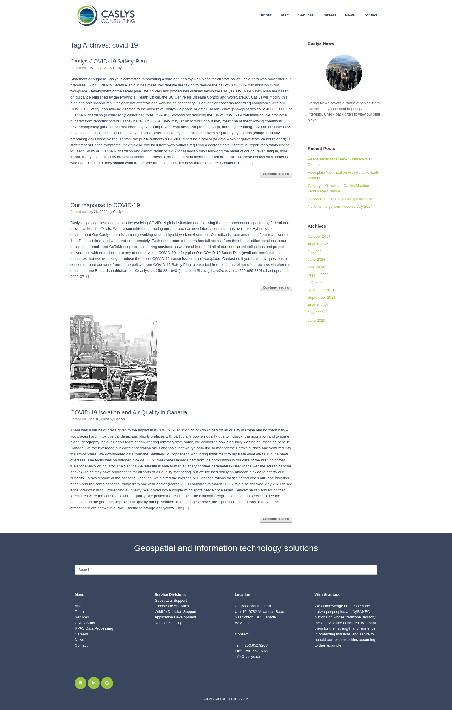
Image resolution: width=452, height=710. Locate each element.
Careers (329, 15)
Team (285, 15)
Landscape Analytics (172, 606)
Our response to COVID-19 (105, 205)
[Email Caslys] (80, 683)
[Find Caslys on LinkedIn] (94, 683)
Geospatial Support (171, 600)
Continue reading (276, 173)
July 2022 (316, 282)
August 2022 (318, 274)
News (350, 15)
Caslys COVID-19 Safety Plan (108, 61)
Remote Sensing (168, 623)
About (266, 15)
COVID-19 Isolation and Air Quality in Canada (128, 412)
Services (306, 15)
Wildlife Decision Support (176, 611)
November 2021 (321, 290)
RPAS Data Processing (94, 628)
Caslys (118, 68)
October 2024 (319, 236)
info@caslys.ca (247, 656)
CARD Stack (85, 623)
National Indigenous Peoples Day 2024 (340, 206)
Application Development (175, 617)
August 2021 (318, 305)
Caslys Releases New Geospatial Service (342, 199)
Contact (370, 15)
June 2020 (316, 320)
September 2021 (321, 297)
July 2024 (316, 251)
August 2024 (318, 244)
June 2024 (316, 259)
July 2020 (316, 312)
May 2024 (316, 267)
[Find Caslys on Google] (107, 683)
